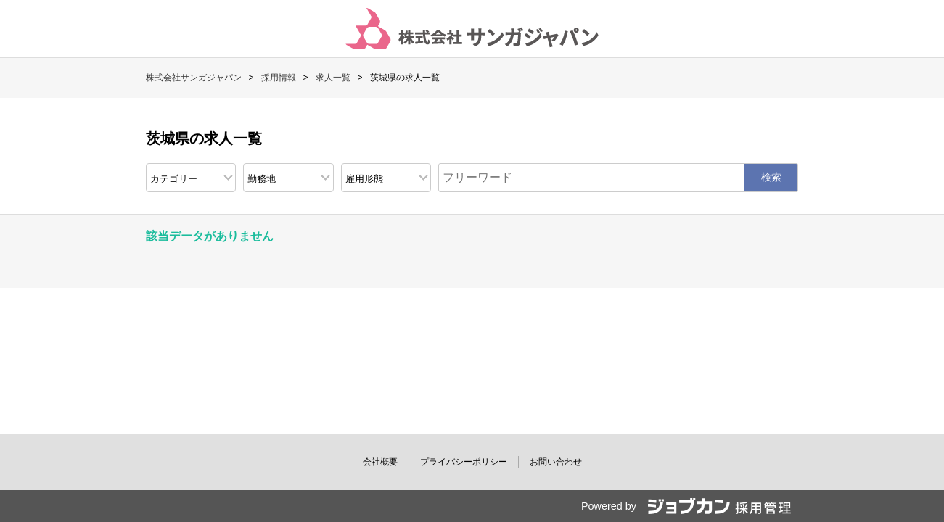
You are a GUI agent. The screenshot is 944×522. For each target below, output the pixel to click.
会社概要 (380, 462)
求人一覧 (333, 77)
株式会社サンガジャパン (194, 77)
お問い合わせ (556, 462)
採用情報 (278, 77)
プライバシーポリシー (463, 462)
